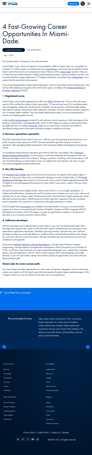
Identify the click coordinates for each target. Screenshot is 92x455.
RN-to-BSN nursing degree (16, 120)
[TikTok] (37, 439)
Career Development (13, 50)
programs (27, 206)
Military (48, 402)
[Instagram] (27, 439)
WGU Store (7, 390)
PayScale (33, 125)
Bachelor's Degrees (9, 407)
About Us (6, 369)
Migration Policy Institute (16, 174)
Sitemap (65, 432)
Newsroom (7, 382)
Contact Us (55, 432)
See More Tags (34, 50)
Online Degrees (8, 415)
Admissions (49, 374)
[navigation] (88, 4)
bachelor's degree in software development (31, 244)
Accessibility (7, 374)
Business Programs (9, 402)
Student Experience (9, 411)
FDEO (50, 101)
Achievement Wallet (52, 390)
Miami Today (65, 71)
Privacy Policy (29, 432)
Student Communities (52, 423)
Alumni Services (51, 386)
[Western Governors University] (10, 3)
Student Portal (50, 369)
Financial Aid (50, 411)
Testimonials (49, 419)
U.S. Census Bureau (49, 69)
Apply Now (73, 4)
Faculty (48, 415)
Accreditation (8, 378)
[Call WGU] (82, 3)
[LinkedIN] (18, 439)
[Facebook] (22, 439)
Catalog (48, 378)
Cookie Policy (43, 432)
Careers (6, 386)
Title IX (48, 382)
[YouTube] (32, 439)
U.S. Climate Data (75, 77)
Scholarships (8, 419)
